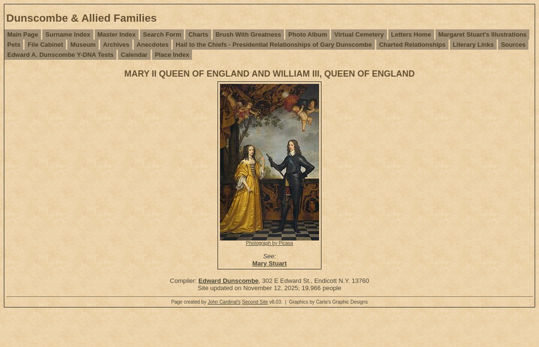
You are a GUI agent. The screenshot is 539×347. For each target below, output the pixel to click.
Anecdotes (152, 44)
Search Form (162, 34)
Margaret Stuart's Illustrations (482, 34)
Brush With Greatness (248, 34)
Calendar (134, 54)
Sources (513, 44)
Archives (116, 44)
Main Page (22, 34)
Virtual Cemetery (359, 34)
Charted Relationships (412, 44)
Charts (198, 34)
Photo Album (307, 34)
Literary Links (473, 44)
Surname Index (67, 34)
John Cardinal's (224, 302)
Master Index (117, 34)
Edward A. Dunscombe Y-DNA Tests (60, 54)
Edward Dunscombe (228, 280)
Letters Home (411, 34)
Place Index (172, 54)
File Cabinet (45, 44)
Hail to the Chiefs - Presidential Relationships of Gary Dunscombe (274, 44)
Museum (83, 44)
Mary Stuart (269, 263)
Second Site (255, 302)
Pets (13, 44)
